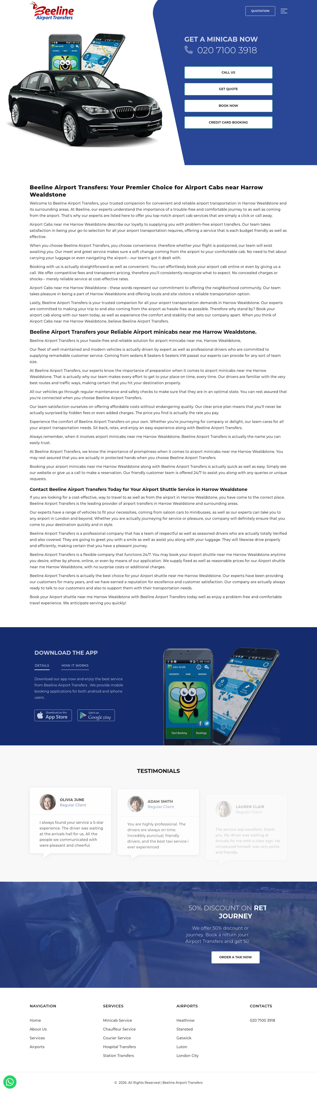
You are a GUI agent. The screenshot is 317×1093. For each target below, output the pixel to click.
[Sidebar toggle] (284, 11)
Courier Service (117, 1038)
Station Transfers (118, 1056)
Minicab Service (117, 1020)
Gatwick (184, 1038)
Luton (182, 1047)
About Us (38, 1029)
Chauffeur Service (119, 1029)
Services (37, 1038)
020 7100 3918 (227, 50)
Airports (37, 1047)
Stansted (185, 1029)
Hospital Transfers (119, 1047)
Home (35, 1020)
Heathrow (186, 1020)
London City (188, 1056)
